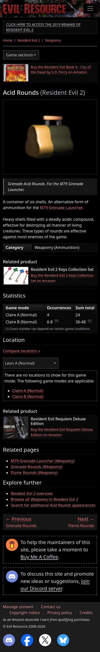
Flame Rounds (34, 472)
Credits (86, 612)
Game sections (19, 55)
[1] (56, 321)
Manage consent (18, 606)
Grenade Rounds (36, 466)
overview (32, 493)
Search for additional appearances (53, 505)
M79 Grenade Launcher (61, 207)
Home (7, 40)
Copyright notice (25, 612)
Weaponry (53, 40)
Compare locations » (21, 350)
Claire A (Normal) (27, 390)
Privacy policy (59, 612)
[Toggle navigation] (90, 8)
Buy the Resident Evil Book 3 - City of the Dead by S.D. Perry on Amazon (61, 70)
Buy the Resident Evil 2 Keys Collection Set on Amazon (62, 278)
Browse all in (44, 499)
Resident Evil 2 (29, 40)
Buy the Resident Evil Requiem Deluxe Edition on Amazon (62, 432)
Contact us (50, 606)
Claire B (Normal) (27, 396)
